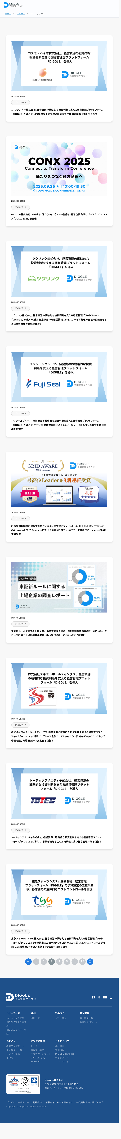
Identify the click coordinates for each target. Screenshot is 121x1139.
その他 (9, 1058)
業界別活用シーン (89, 1022)
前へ (28, 961)
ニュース (21, 14)
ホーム (8, 14)
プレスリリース (14, 1050)
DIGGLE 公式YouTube (38, 1060)
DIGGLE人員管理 (15, 1018)
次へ (90, 961)
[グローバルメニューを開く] (112, 5)
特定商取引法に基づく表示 (89, 1102)
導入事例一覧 (86, 1018)
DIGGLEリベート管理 (16, 1032)
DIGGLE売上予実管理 (16, 1024)
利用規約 (37, 1102)
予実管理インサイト (41, 1054)
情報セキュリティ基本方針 (59, 1102)
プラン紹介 (61, 1018)
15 (82, 961)
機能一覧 (35, 1018)
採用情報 (59, 1050)
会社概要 (59, 1046)
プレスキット (62, 1061)
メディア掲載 (13, 1054)
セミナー (35, 1046)
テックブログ (62, 1058)
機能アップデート (15, 1046)
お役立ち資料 (37, 1050)
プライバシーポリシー (17, 1102)
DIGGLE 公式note (64, 1054)
